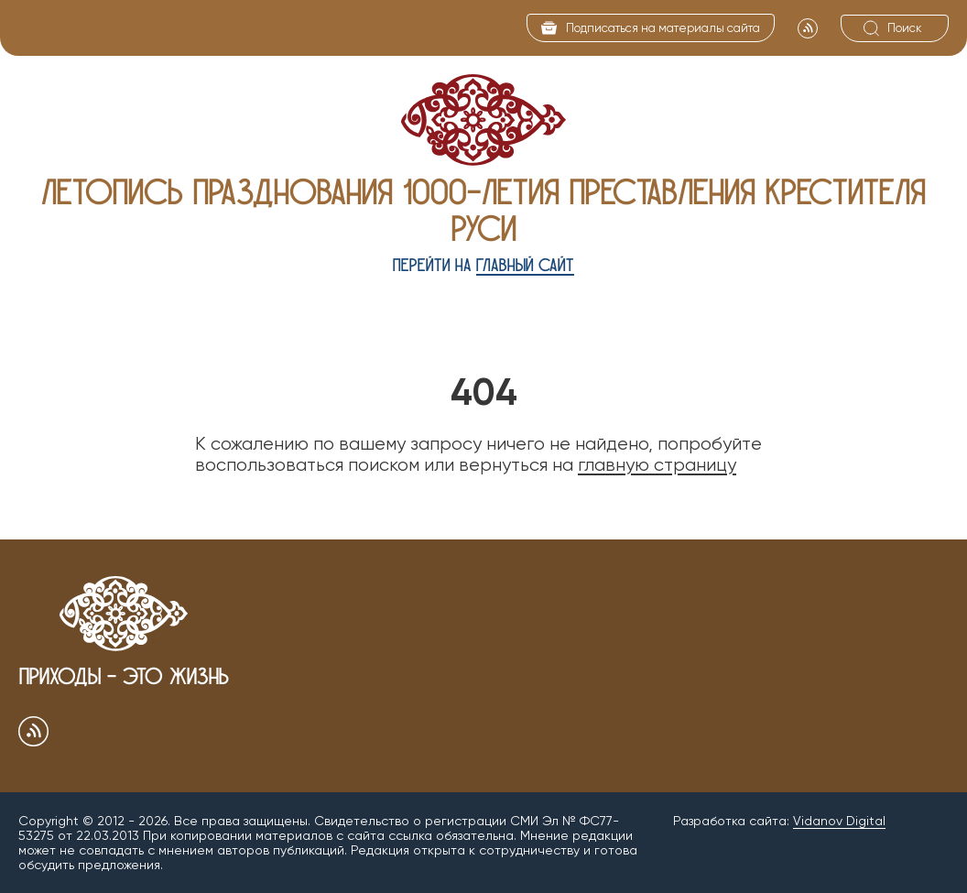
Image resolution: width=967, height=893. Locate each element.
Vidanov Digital (839, 820)
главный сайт (525, 265)
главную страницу (657, 464)
